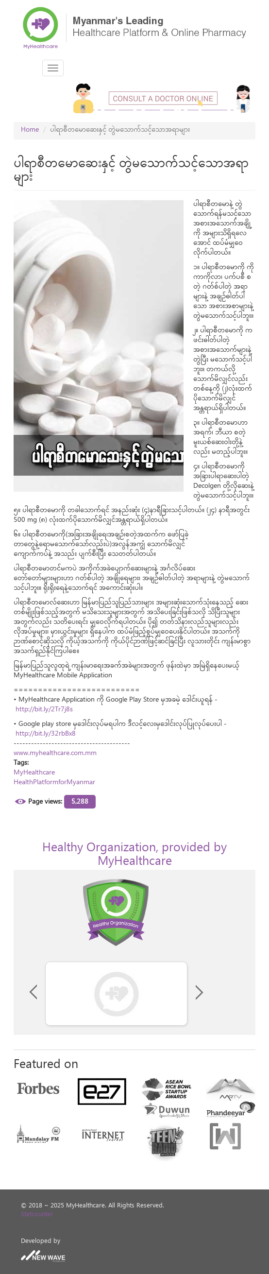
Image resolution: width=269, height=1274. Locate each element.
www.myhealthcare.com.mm (55, 754)
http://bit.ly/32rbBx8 (46, 734)
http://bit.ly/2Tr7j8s (44, 710)
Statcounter (37, 1215)
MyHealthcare (34, 773)
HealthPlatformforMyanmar (54, 783)
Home (30, 130)
